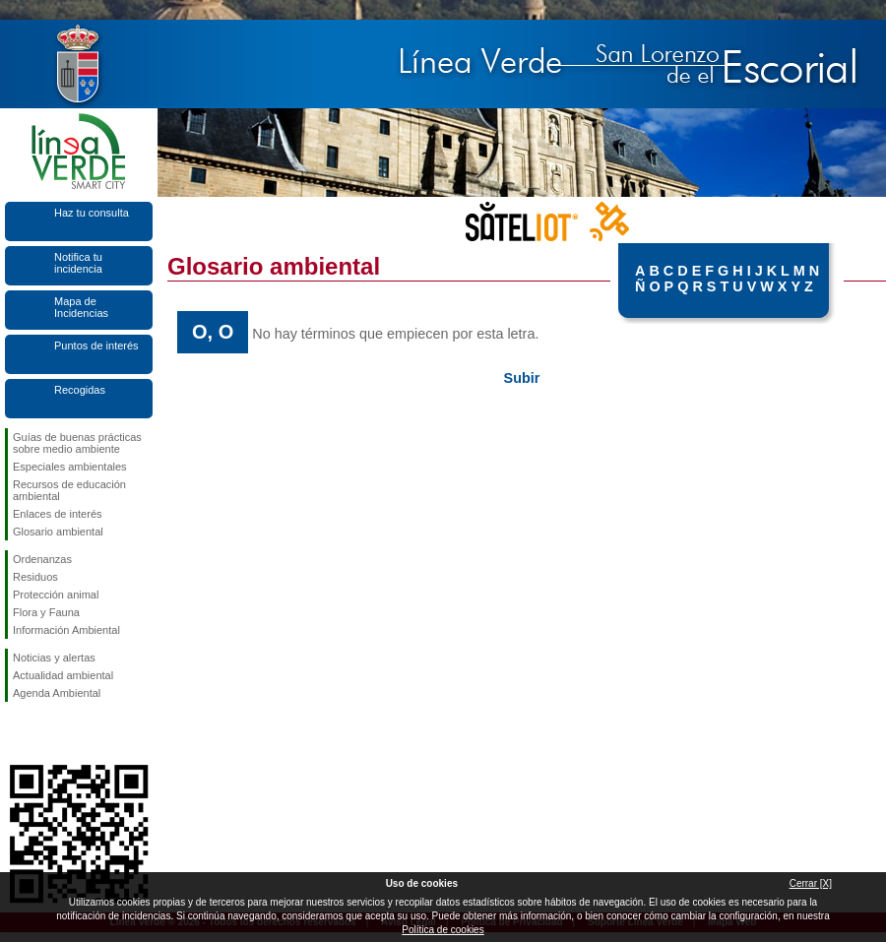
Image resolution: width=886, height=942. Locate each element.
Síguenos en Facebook (17, 733)
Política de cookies (442, 929)
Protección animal (55, 594)
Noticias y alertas (54, 657)
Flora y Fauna (46, 612)
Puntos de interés (96, 345)
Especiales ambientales (70, 466)
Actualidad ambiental (63, 675)
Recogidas (79, 390)
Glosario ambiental (58, 531)
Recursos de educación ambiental (69, 490)
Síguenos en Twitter (49, 733)
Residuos (35, 577)
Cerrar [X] (811, 883)
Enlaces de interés (57, 514)
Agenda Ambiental (56, 693)
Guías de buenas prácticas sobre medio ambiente (77, 443)
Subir (522, 378)
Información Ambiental (66, 630)
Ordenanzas (42, 559)
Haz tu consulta (91, 213)
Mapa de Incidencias (81, 307)
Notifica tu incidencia (78, 263)
